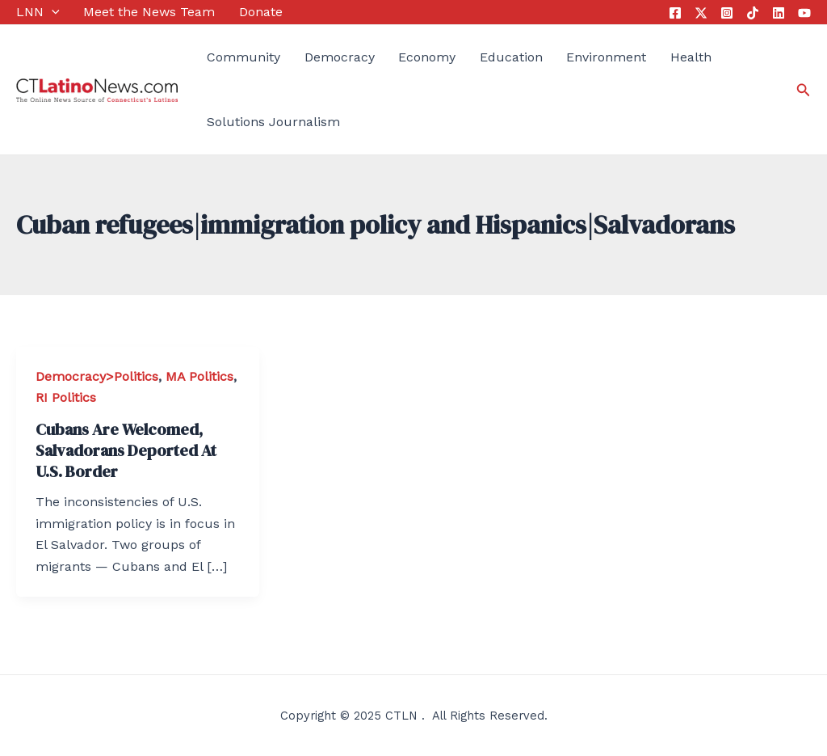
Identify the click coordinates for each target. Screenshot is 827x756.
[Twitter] (701, 12)
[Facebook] (675, 12)
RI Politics (66, 397)
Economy (426, 57)
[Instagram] (726, 12)
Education (511, 57)
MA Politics (199, 376)
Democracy (339, 57)
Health (691, 57)
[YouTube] (804, 12)
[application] (52, 12)
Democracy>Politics (97, 376)
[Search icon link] (803, 90)
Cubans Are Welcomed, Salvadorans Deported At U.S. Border (126, 450)
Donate (261, 11)
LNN (38, 12)
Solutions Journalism (273, 121)
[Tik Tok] (752, 12)
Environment (606, 57)
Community (243, 57)
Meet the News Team (149, 11)
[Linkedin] (778, 12)
